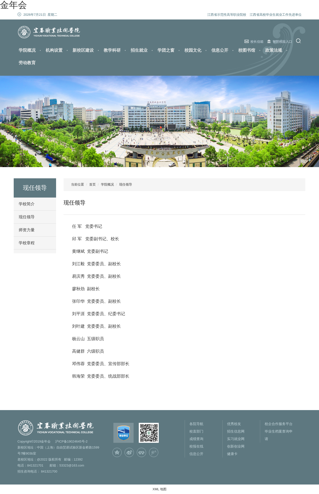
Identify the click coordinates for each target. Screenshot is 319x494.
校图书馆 (246, 50)
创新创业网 (235, 446)
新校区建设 (83, 50)
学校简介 (27, 204)
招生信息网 (235, 431)
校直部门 (196, 431)
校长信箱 (256, 41)
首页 (92, 184)
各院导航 (196, 424)
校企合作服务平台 (279, 424)
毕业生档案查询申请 (279, 435)
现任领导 (27, 217)
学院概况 (27, 50)
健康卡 (232, 454)
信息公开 (219, 50)
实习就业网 (235, 439)
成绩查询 (196, 439)
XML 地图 (159, 489)
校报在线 (196, 446)
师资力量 (27, 230)
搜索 (299, 40)
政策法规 (273, 50)
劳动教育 (27, 62)
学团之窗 (166, 50)
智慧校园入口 (282, 41)
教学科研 (112, 50)
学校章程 (27, 243)
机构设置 (54, 50)
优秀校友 (234, 424)
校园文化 (192, 50)
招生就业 (139, 50)
